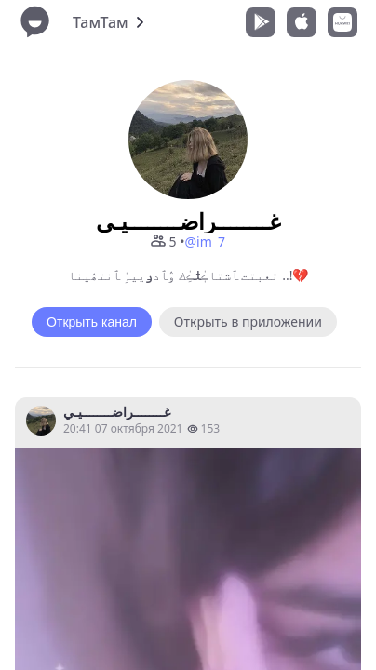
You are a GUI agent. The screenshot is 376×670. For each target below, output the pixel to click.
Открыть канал (92, 322)
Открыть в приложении (248, 321)
